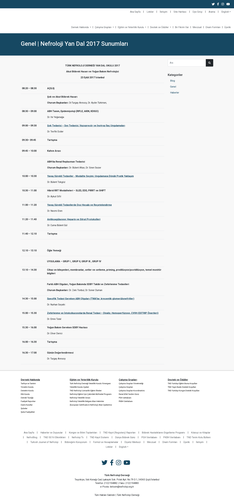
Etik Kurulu (25, 394)
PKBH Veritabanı (126, 401)
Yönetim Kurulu (27, 387)
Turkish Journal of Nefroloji (44, 442)
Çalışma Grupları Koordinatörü (132, 390)
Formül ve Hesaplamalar (105, 442)
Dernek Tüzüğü (27, 398)
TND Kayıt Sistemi (99, 437)
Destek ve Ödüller (159, 27)
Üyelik (227, 27)
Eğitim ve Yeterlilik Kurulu (131, 27)
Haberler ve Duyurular (51, 432)
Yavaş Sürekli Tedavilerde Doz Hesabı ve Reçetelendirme (79, 205)
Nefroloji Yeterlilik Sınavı (80, 398)
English (225, 11)
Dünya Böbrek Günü (125, 437)
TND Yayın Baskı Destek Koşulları (182, 387)
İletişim (163, 11)
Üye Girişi (197, 11)
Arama (212, 11)
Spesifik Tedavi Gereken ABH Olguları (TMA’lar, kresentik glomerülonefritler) (90, 298)
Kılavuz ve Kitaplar (200, 432)
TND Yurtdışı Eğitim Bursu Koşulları (182, 383)
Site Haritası (180, 11)
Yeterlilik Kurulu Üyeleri (79, 387)
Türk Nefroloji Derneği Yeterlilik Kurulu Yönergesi (90, 383)
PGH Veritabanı (149, 437)
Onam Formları (212, 27)
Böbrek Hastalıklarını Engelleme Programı (163, 432)
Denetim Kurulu (27, 390)
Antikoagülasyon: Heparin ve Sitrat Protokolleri (73, 219)
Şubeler (24, 408)
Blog (172, 80)
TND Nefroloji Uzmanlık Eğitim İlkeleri (86, 390)
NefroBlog (32, 437)
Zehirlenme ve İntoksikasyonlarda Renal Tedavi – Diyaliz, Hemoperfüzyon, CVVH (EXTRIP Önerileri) (102, 313)
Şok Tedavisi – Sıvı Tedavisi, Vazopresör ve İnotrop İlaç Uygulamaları (86, 125)
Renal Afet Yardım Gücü (129, 394)
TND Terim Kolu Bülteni (199, 437)
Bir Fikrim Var (182, 27)
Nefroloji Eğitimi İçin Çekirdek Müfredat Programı (91, 394)
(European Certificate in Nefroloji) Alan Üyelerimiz (91, 405)
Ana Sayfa (135, 11)
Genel (173, 86)
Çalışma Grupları (103, 27)
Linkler (150, 11)
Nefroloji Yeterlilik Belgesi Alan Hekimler (87, 401)
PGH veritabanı (125, 398)
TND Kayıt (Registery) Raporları (119, 432)
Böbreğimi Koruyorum (76, 442)
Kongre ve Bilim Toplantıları (83, 432)
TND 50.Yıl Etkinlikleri (55, 437)
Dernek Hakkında (80, 27)
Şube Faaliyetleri (28, 412)
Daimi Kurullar (27, 405)
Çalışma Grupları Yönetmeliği (131, 383)
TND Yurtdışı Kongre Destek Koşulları (183, 390)
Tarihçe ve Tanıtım (28, 383)
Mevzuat (197, 27)
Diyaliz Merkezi (132, 442)
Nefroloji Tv (78, 437)
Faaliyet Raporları (28, 401)
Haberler (174, 92)
